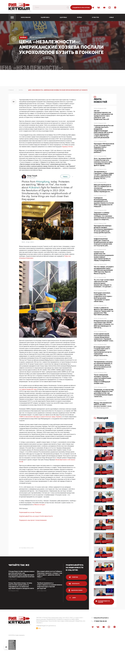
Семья (111, 17)
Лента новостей (100, 99)
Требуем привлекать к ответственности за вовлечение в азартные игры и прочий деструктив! (49, 585)
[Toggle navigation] (12, 17)
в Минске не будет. (39, 504)
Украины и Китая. (67, 146)
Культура (95, 17)
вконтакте (74, 583)
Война (79, 17)
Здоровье (63, 17)
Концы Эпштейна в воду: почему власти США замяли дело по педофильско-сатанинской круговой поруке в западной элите (21, 585)
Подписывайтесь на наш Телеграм (30, 512)
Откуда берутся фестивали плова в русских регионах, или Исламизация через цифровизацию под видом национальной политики (21, 574)
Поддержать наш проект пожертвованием (33, 520)
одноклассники (75, 590)
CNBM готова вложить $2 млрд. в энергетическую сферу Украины (40, 416)
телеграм (73, 577)
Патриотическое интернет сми (20, 11)
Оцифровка (45, 17)
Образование (26, 17)
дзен (72, 597)
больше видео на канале (103, 601)
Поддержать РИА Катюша (81, 7)
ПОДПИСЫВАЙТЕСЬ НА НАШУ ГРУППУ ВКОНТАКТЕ (36, 516)
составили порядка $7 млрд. (28, 389)
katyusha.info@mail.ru (101, 618)
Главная (11, 90)
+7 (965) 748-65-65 (100, 621)
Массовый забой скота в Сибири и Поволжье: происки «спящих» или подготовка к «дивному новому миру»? (49, 574)
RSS (39, 628)
